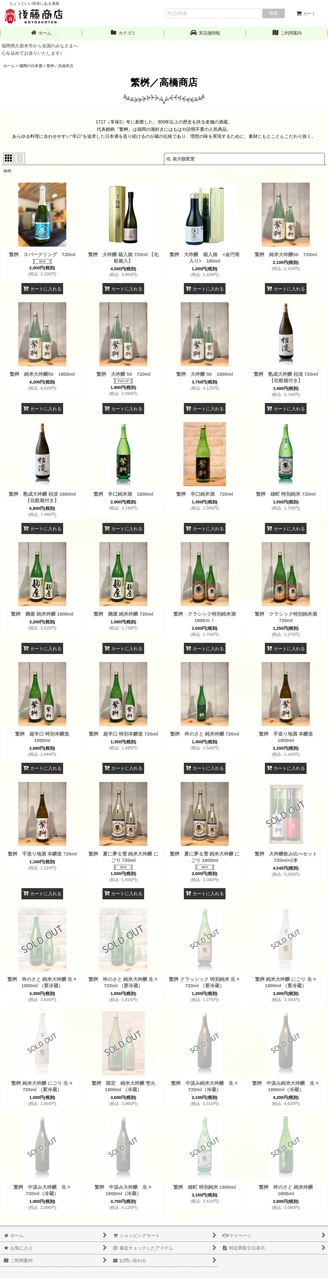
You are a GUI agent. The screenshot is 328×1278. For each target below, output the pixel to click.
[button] (205, 33)
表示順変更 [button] (181, 159)
